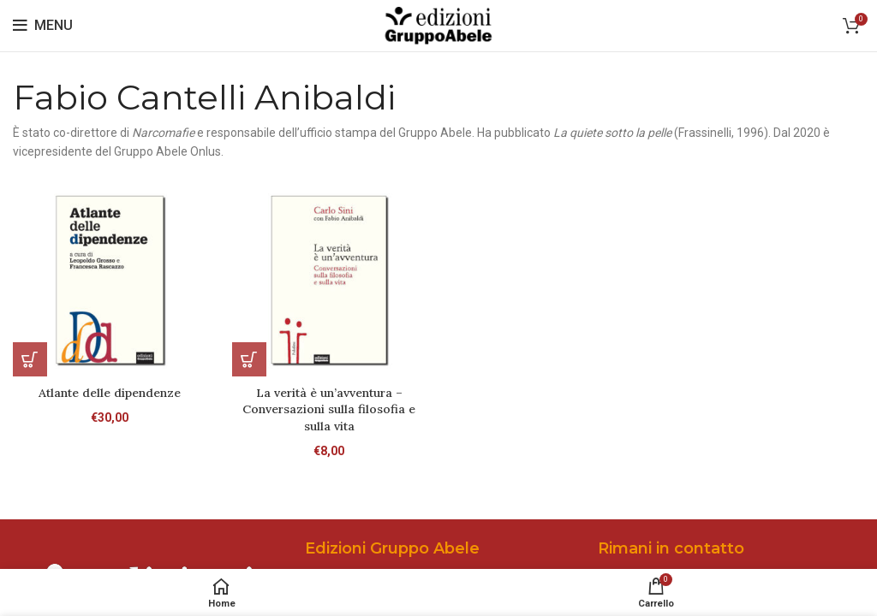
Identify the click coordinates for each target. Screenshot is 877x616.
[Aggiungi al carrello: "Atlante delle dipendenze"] (30, 359)
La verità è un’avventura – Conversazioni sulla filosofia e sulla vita (329, 409)
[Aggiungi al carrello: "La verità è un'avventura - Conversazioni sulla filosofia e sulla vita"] (249, 359)
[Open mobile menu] (42, 26)
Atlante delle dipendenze (110, 392)
